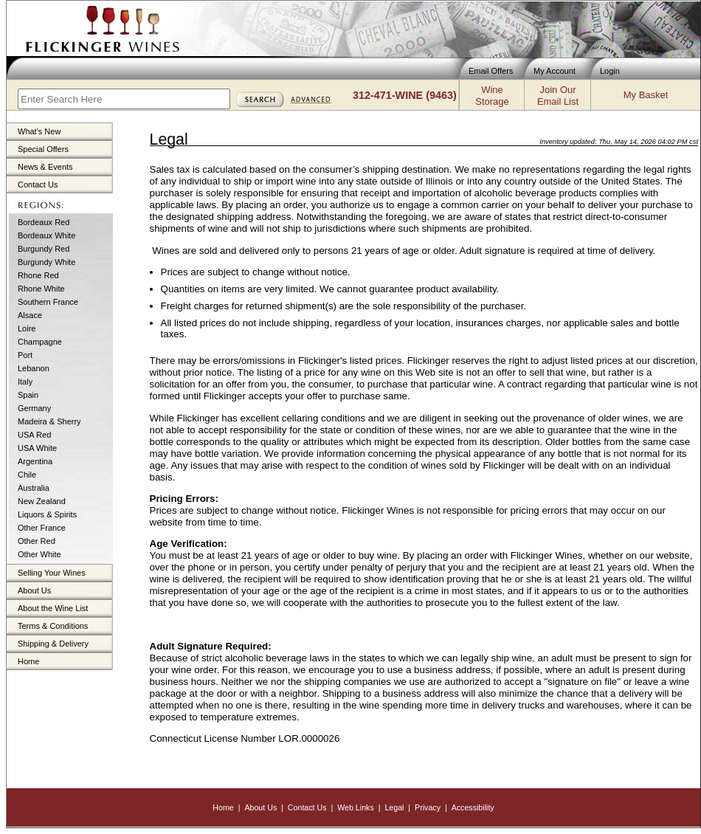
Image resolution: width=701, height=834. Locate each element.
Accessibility (473, 807)
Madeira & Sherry (49, 421)
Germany (34, 408)
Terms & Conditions (53, 625)
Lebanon (33, 368)
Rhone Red (38, 275)
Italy (25, 381)
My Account (554, 70)
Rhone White (41, 288)
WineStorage (491, 95)
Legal (394, 807)
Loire (26, 328)
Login (610, 70)
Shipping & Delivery (53, 643)
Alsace (30, 315)
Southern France (48, 301)
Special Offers (43, 149)
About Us (34, 590)
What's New (39, 131)
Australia (33, 487)
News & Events (45, 166)
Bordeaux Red (43, 222)
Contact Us (38, 184)
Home (28, 661)
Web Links (355, 807)
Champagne (40, 341)
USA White (37, 448)
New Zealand (42, 501)
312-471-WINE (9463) (405, 95)
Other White (39, 554)
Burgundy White (46, 262)
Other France (42, 527)
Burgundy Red (43, 248)
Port (25, 355)
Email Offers (491, 70)
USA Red (34, 434)
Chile (27, 474)
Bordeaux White (46, 235)
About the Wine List (53, 608)
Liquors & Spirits (47, 514)
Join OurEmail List (558, 95)
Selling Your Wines (52, 572)
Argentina (35, 461)
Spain (28, 394)
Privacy (428, 807)
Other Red (36, 541)
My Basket (646, 94)
